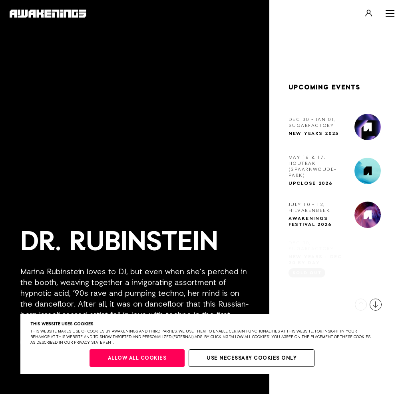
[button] (361, 305)
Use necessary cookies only (252, 358)
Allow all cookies (137, 358)
